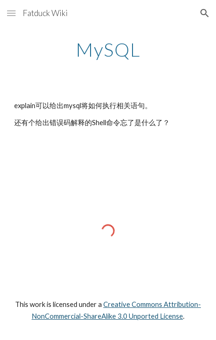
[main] (108, 49)
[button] (11, 13)
